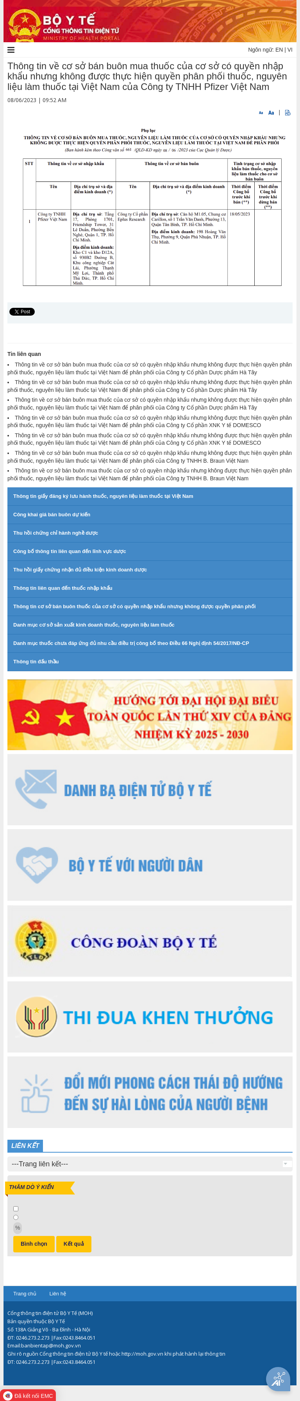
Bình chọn (34, 1244)
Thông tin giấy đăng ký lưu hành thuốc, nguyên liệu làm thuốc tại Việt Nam (103, 496)
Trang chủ (24, 1294)
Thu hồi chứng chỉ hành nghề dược (55, 533)
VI (290, 50)
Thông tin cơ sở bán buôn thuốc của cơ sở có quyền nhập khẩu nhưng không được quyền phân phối (134, 606)
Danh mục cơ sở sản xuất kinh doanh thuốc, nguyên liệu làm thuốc (94, 625)
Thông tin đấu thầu (36, 662)
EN (279, 50)
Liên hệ (57, 1294)
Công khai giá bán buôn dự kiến (51, 514)
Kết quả (74, 1244)
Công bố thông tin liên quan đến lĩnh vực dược (69, 551)
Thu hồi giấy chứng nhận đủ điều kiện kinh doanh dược (80, 570)
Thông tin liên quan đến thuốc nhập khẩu (62, 588)
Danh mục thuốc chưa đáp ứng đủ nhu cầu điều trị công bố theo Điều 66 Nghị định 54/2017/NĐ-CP (131, 643)
